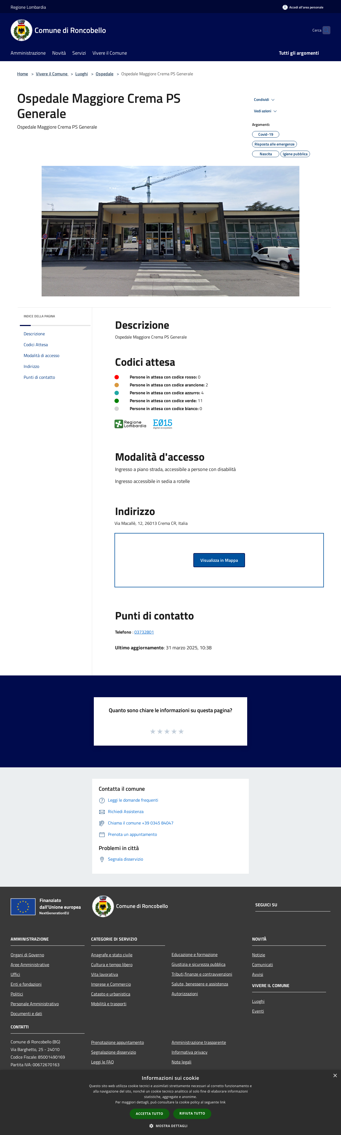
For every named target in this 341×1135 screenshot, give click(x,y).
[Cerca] (323, 30)
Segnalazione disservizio (113, 1052)
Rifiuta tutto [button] (192, 1113)
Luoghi (81, 73)
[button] (170, 1125)
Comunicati (262, 964)
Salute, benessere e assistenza (200, 984)
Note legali (181, 1062)
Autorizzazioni (185, 993)
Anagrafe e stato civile (111, 954)
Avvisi (257, 974)
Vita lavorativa (104, 974)
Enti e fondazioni (26, 984)
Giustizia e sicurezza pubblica (198, 964)
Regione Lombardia (28, 7)
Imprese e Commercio (111, 984)
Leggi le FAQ (102, 1062)
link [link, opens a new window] (223, 1102)
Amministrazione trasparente (199, 1042)
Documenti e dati (26, 1013)
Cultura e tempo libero (111, 964)
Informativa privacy (189, 1052)
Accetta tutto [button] (149, 1113)
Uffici (15, 974)
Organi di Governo (27, 954)
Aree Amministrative (30, 964)
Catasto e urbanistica (110, 994)
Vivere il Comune (52, 73)
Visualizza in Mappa (219, 560)
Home (22, 73)
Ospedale (104, 73)
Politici (17, 994)
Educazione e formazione (195, 954)
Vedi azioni (266, 111)
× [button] (335, 1076)
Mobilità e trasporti (108, 1003)
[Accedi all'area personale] (302, 7)
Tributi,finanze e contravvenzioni (202, 974)
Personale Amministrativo (35, 1003)
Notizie (258, 954)
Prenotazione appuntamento (117, 1042)
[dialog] (170, 1102)
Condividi (265, 100)
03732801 (144, 632)
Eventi (258, 1011)
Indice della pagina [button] (39, 316)
